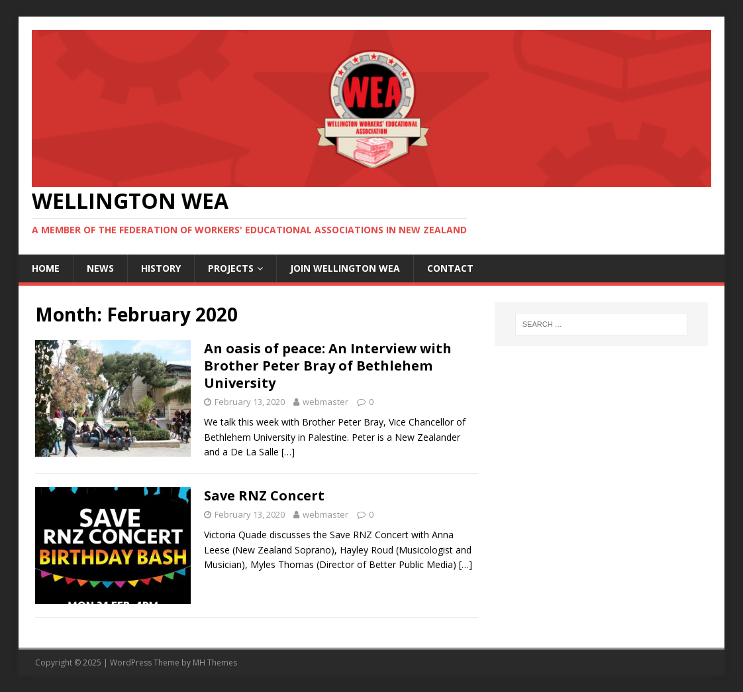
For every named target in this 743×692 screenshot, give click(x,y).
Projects (231, 268)
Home (46, 268)
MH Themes (215, 662)
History (161, 268)
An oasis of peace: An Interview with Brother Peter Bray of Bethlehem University (328, 365)
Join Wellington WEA (345, 268)
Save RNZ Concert (264, 495)
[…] (288, 451)
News (100, 268)
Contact (450, 268)
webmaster (325, 402)
